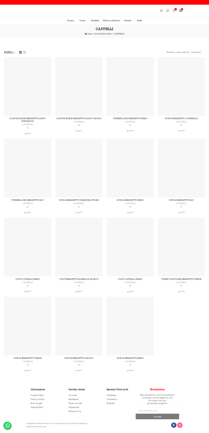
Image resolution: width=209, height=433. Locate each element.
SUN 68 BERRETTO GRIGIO (79, 358)
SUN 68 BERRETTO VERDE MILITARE (79, 200)
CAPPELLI (27, 124)
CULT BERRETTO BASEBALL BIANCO (79, 279)
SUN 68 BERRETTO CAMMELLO (181, 118)
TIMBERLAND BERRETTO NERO (130, 118)
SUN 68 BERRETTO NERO (130, 200)
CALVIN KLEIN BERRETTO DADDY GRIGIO (78, 118)
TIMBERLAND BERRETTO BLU (27, 200)
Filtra (8, 52)
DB (33, 427)
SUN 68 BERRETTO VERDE (28, 358)
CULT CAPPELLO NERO (27, 279)
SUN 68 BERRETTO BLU (181, 200)
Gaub (44, 427)
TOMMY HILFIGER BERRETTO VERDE (181, 279)
